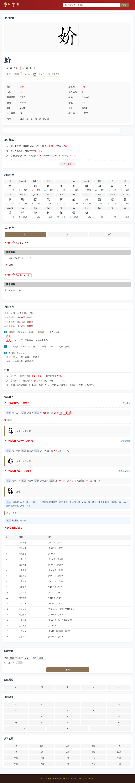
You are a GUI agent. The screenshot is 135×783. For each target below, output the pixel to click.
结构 (70, 97)
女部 (22, 86)
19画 (93, 764)
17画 (42, 764)
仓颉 (70, 103)
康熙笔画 (11, 97)
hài (67, 234)
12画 (42, 758)
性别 (35, 658)
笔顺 (9, 118)
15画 (119, 758)
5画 (119, 746)
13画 (67, 758)
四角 (70, 108)
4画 (93, 746)
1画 (16, 746)
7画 (83, 86)
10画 (119, 752)
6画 (16, 752)
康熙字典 (11, 5)
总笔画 (71, 86)
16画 (16, 764)
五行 (9, 92)
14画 (93, 758)
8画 (67, 752)
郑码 (9, 108)
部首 (9, 86)
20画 (119, 764)
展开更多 (67, 164)
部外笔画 (72, 92)
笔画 (6, 658)
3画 (67, 746)
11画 (16, 758)
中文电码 (11, 113)
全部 (25, 234)
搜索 (124, 5)
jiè (109, 234)
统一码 (71, 113)
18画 (67, 764)
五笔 (9, 103)
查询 (68, 669)
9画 (93, 752)
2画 (41, 746)
